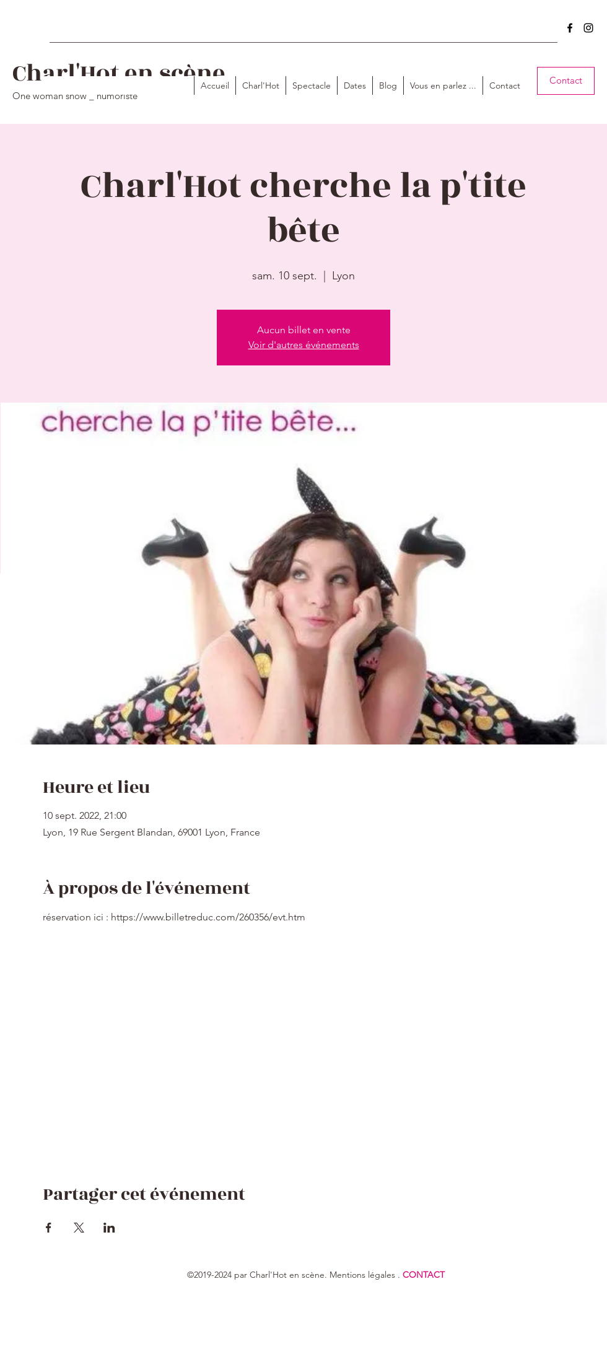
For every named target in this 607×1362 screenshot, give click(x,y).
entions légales (366, 1274)
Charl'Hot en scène (118, 73)
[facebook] (570, 28)
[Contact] (566, 81)
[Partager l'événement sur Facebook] (49, 1228)
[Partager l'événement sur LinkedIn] (109, 1228)
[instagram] (588, 28)
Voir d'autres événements (303, 345)
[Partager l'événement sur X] (79, 1228)
